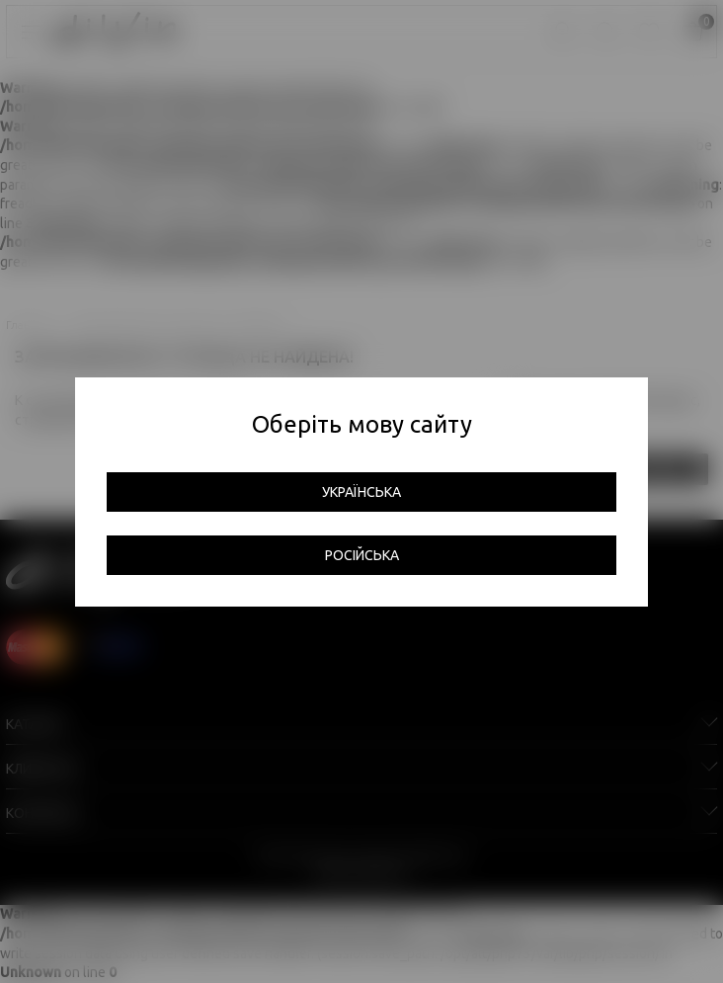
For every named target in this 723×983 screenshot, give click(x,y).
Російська (362, 555)
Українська (361, 492)
